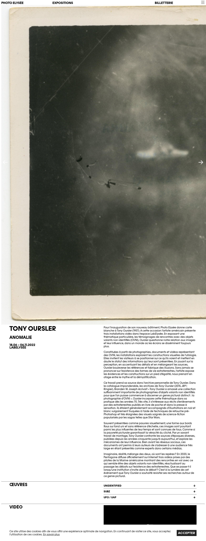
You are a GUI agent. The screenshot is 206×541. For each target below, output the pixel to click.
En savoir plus (51, 534)
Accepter (186, 533)
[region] (103, 533)
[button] (202, 2)
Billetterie (164, 3)
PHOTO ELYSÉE (12, 2)
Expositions (62, 3)
